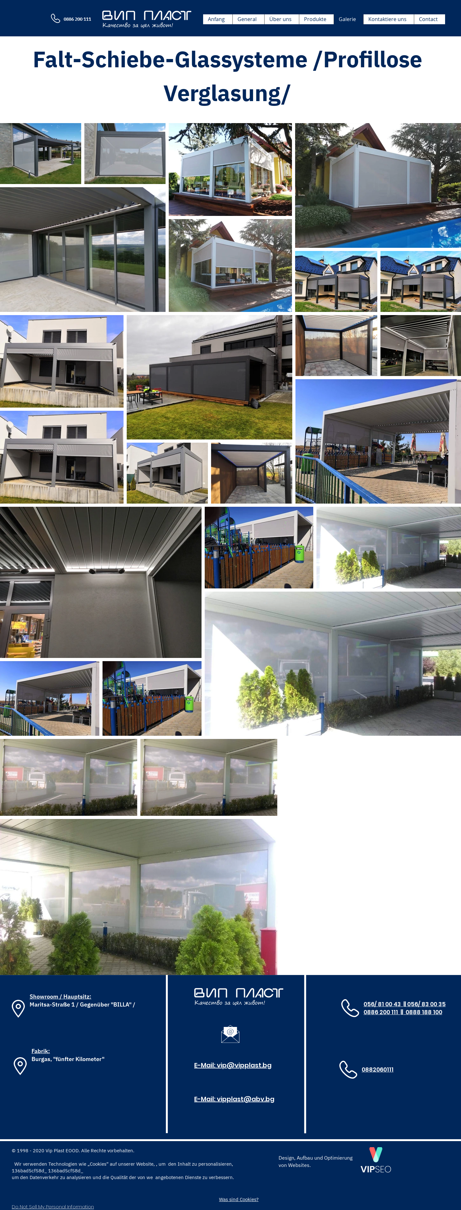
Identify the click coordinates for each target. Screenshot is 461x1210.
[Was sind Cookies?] (239, 1199)
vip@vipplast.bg (244, 1065)
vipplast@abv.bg (245, 1099)
